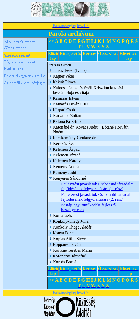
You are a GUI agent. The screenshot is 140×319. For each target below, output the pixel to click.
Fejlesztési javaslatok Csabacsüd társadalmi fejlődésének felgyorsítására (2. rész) (98, 196)
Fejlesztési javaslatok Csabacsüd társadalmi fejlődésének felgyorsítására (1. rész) (98, 186)
